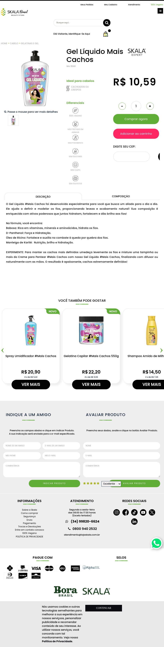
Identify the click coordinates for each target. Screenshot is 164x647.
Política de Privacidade (57, 641)
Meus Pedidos (87, 4)
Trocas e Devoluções (29, 526)
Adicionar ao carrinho (136, 134)
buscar (106, 22)
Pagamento (29, 523)
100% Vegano (157, 4)
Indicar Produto (54, 483)
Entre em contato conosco (29, 529)
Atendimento (134, 4)
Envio (29, 519)
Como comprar (29, 513)
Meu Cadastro (110, 4)
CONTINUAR (103, 608)
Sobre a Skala (29, 509)
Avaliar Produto (134, 483)
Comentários (41, 469)
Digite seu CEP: (124, 146)
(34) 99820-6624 (85, 521)
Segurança (29, 516)
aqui (87, 33)
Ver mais (30, 384)
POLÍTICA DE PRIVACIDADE (29, 536)
